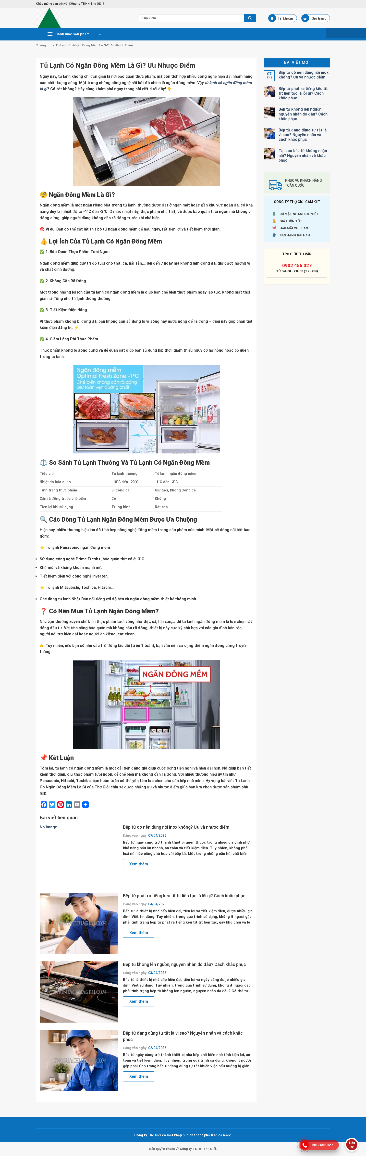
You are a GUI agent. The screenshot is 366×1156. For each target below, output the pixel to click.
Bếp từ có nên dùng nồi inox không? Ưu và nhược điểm (176, 827)
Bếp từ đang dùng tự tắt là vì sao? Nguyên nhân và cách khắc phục (183, 1036)
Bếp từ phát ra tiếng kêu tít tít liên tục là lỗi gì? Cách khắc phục (184, 895)
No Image (48, 827)
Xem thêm (138, 864)
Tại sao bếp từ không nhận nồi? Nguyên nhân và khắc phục (303, 155)
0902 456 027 (297, 265)
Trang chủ (44, 45)
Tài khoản (280, 18)
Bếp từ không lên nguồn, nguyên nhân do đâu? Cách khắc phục (184, 964)
